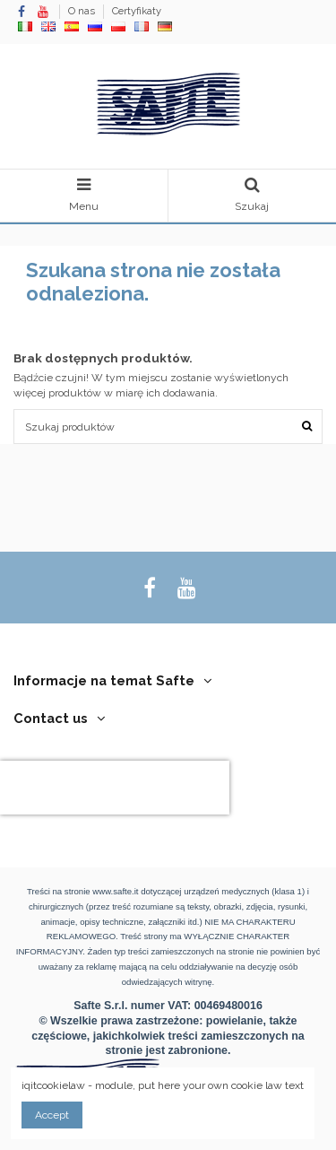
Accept (52, 1115)
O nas (83, 11)
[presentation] (114, 788)
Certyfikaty (136, 11)
